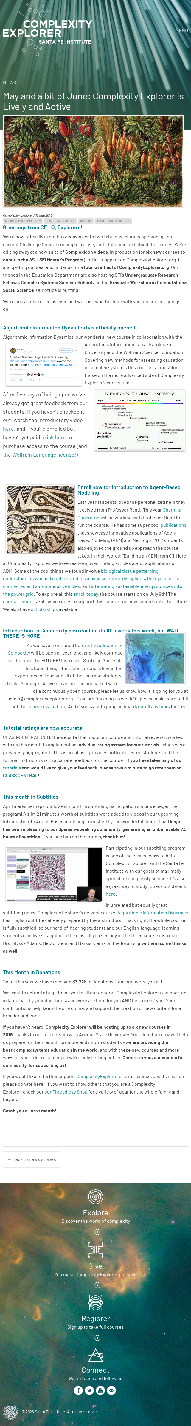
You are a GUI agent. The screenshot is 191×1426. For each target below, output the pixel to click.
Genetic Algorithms (60, 221)
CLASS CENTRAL (20, 775)
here (8, 429)
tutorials (12, 768)
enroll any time (153, 706)
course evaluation (46, 706)
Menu (182, 30)
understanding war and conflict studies (44, 578)
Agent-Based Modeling (113, 221)
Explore (95, 1213)
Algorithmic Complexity (23, 221)
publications (174, 525)
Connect (95, 1370)
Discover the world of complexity (95, 1221)
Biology (86, 221)
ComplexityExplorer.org (101, 1076)
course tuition (17, 601)
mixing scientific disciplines (116, 578)
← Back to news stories (31, 1159)
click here (54, 438)
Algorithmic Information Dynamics (152, 913)
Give (95, 1266)
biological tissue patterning (130, 571)
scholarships (44, 609)
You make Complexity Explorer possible (96, 1274)
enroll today (85, 594)
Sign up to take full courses (95, 1327)
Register (95, 1319)
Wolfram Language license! (44, 455)
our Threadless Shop (66, 1092)
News (9, 83)
